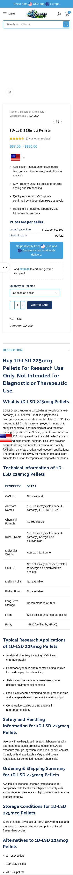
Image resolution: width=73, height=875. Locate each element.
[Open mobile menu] (9, 14)
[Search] (36, 24)
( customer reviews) (38, 138)
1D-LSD (34, 115)
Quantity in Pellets (21, 285)
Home (13, 111)
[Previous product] (53, 122)
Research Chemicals (32, 111)
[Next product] (61, 122)
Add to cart (39, 305)
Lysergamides (18, 115)
